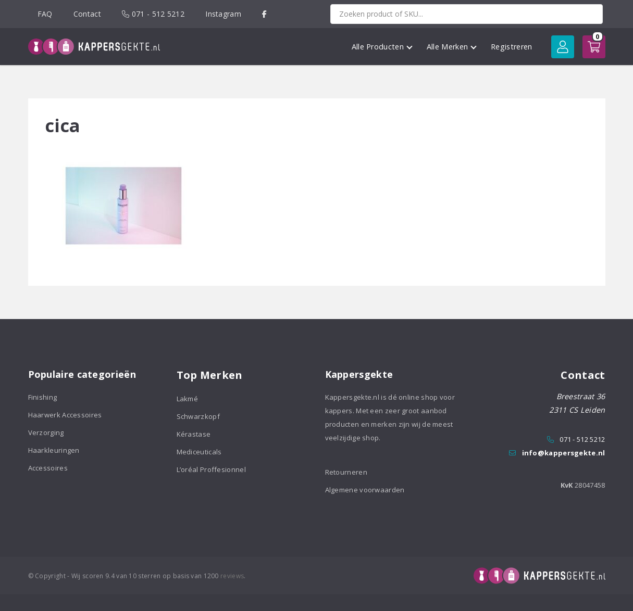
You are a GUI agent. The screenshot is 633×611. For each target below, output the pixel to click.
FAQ (45, 14)
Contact (87, 14)
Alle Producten (382, 47)
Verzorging (46, 432)
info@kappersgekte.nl (563, 452)
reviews (232, 575)
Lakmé (187, 398)
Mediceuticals (199, 451)
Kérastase (194, 434)
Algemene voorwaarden (365, 489)
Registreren (511, 47)
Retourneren (346, 472)
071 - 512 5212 (153, 14)
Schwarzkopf (198, 416)
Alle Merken (452, 47)
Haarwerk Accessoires (65, 414)
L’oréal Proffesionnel (211, 469)
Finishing (42, 397)
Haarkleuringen (54, 450)
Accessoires (48, 468)
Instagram (223, 14)
